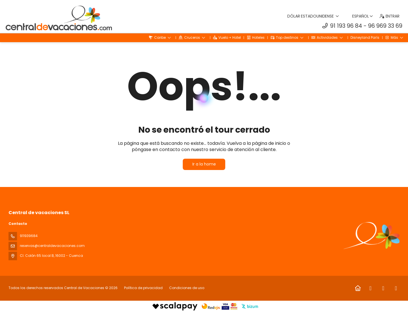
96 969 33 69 (385, 26)
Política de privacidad (143, 287)
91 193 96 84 (346, 26)
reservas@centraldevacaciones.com (52, 245)
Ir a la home (204, 164)
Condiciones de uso (186, 287)
